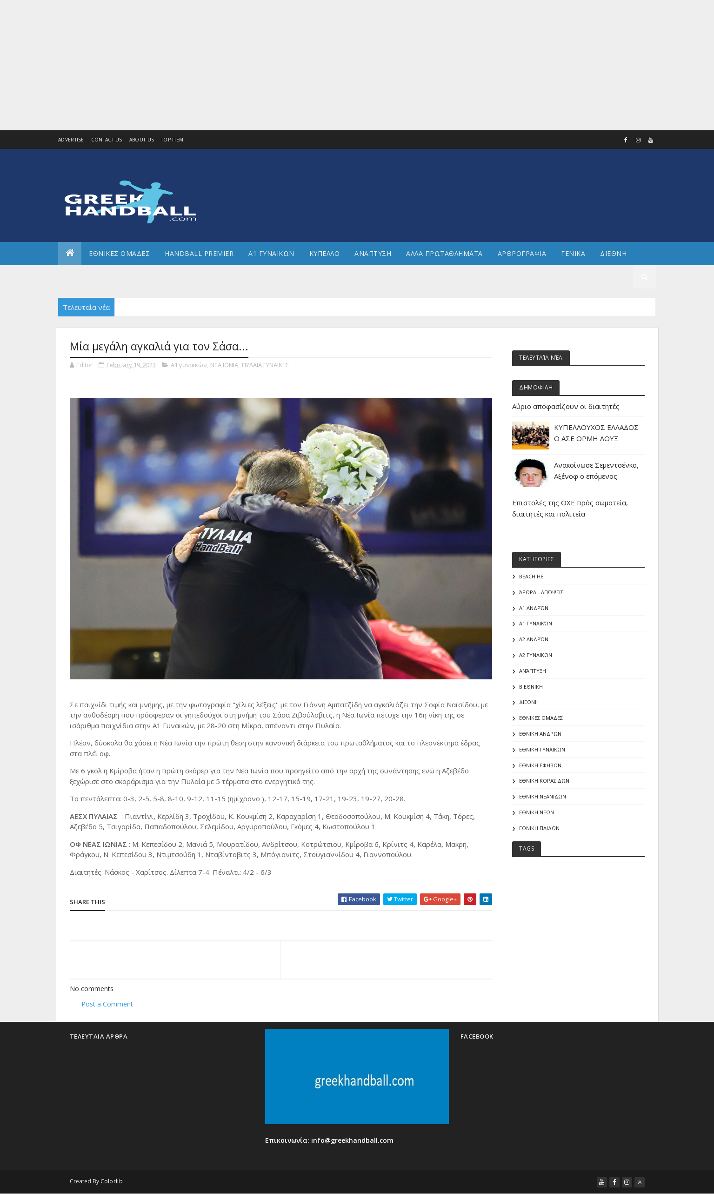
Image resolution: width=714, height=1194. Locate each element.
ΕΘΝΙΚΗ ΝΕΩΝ (536, 812)
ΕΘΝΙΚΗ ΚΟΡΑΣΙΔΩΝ (544, 780)
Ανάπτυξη (532, 670)
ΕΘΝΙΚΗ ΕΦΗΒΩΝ (540, 765)
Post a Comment (107, 1003)
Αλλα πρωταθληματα (444, 253)
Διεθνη (613, 253)
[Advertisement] (279, 65)
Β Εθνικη (531, 686)
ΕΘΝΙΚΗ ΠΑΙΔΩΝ (539, 828)
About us (141, 139)
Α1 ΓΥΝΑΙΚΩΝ (271, 253)
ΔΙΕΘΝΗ (529, 701)
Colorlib (111, 1181)
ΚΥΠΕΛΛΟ (324, 253)
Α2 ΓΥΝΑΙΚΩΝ (535, 654)
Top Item (172, 139)
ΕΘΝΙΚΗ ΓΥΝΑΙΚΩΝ (542, 749)
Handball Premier (199, 253)
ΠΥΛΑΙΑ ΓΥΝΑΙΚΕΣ (265, 365)
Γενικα (573, 253)
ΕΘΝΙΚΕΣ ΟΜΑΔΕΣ (119, 253)
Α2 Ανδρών (533, 639)
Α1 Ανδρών (533, 607)
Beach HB (531, 576)
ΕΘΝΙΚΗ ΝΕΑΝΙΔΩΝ (542, 796)
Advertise (71, 139)
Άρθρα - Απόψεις (541, 592)
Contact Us (106, 139)
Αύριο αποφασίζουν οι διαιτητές (566, 406)
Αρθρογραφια (522, 253)
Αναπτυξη (372, 253)
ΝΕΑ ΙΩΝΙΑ (224, 365)
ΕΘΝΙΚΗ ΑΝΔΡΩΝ (540, 733)
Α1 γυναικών (189, 365)
